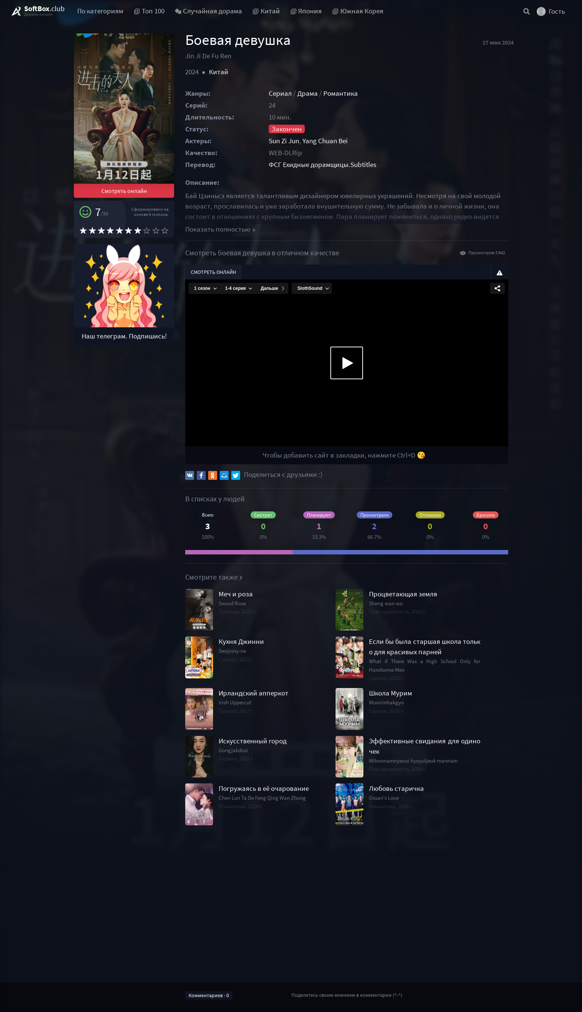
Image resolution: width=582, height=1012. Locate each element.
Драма (307, 93)
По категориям (100, 11)
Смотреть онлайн (124, 190)
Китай (218, 72)
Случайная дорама (208, 11)
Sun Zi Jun (284, 141)
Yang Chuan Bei (325, 141)
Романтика (340, 93)
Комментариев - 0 (209, 995)
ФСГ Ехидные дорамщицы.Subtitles (322, 164)
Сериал (280, 93)
